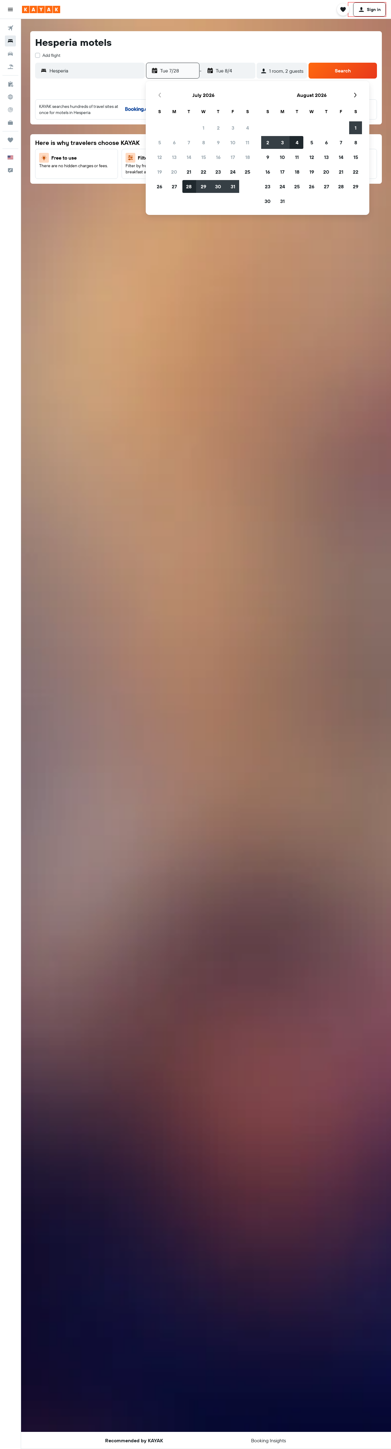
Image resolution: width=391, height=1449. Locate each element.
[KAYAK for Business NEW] (10, 122)
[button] (10, 9)
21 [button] (189, 172)
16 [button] (218, 157)
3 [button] (233, 128)
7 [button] (189, 142)
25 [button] (247, 172)
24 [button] (233, 172)
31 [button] (233, 186)
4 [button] (247, 128)
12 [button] (159, 157)
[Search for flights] (10, 28)
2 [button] (218, 128)
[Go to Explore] (10, 97)
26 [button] (159, 186)
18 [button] (247, 157)
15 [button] (203, 157)
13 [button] (174, 157)
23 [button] (218, 172)
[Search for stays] (10, 41)
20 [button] (174, 172)
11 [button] (247, 142)
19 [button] (159, 172)
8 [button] (203, 142)
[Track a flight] (10, 110)
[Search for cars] (10, 54)
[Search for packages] (10, 67)
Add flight (51, 55)
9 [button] (218, 142)
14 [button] (189, 157)
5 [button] (159, 142)
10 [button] (233, 142)
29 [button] (203, 186)
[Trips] (10, 140)
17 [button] (233, 157)
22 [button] (203, 172)
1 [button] (203, 128)
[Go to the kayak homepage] (41, 9)
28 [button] (189, 186)
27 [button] (174, 186)
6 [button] (174, 142)
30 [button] (218, 186)
